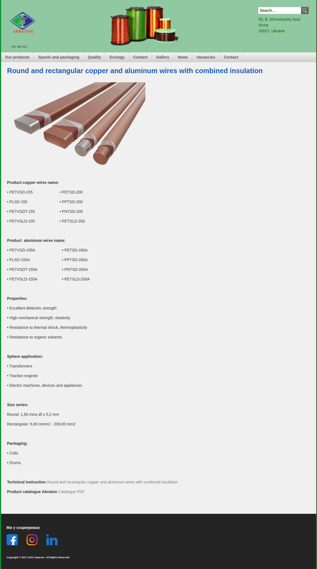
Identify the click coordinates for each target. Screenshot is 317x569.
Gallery (162, 57)
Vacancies (206, 57)
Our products (17, 57)
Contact (140, 57)
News (183, 57)
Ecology (116, 57)
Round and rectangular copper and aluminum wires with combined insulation (112, 482)
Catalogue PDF (71, 491)
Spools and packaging (58, 57)
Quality (94, 57)
